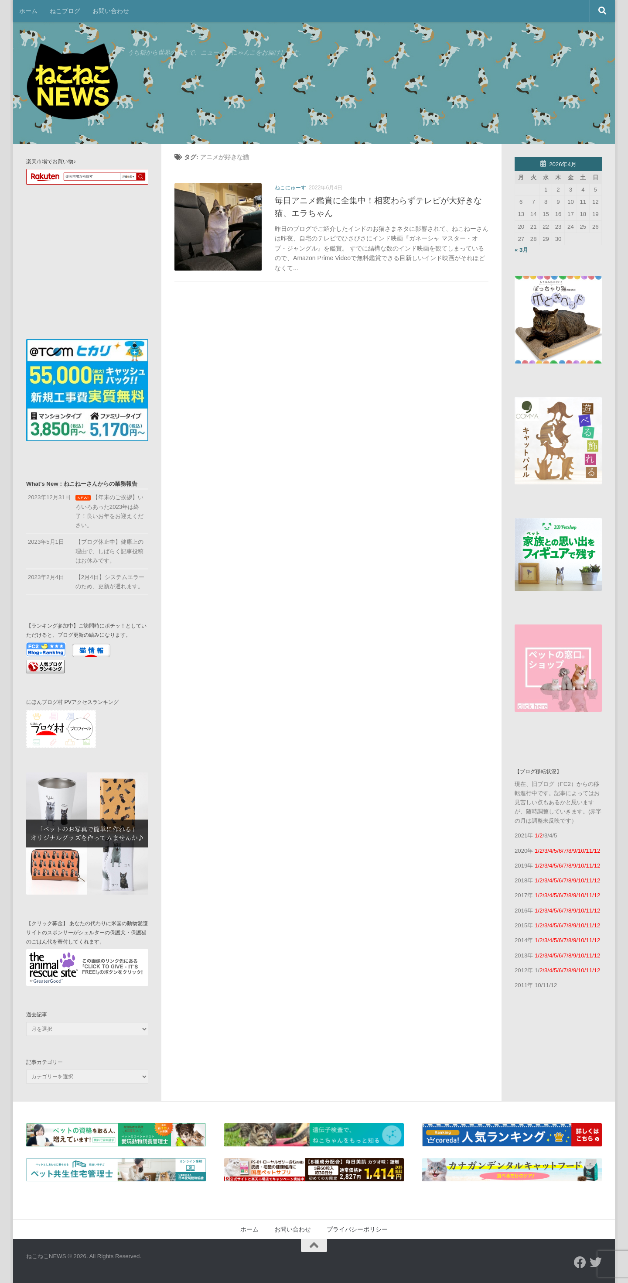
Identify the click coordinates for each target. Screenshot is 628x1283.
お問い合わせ (110, 10)
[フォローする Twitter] (596, 1262)
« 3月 (521, 250)
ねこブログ (65, 10)
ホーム (28, 10)
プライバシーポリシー (357, 1229)
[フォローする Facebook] (580, 1262)
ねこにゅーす (290, 188)
